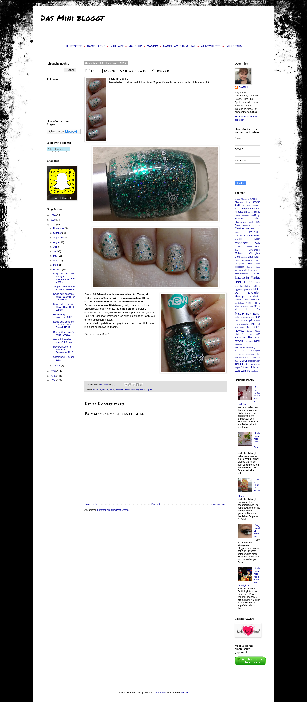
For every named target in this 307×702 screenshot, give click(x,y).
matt (246, 299)
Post (242, 327)
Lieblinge (256, 286)
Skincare (238, 344)
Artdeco (256, 205)
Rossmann (240, 337)
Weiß (237, 370)
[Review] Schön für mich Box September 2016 (63, 349)
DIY (245, 232)
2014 (53, 380)
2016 (53, 371)
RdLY (256, 327)
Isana (249, 267)
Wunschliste (211, 46)
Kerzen (238, 270)
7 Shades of (254, 199)
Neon (245, 317)
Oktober (57, 233)
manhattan (255, 296)
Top (236, 361)
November (59, 228)
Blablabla (239, 218)
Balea (257, 211)
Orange (243, 320)
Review (239, 330)
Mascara (238, 299)
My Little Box (247, 309)
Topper (149, 389)
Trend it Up (241, 364)
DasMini (243, 87)
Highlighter (239, 264)
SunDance (239, 354)
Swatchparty (250, 354)
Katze (257, 267)
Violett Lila (248, 367)
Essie (257, 243)
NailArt (256, 313)
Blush (250, 222)
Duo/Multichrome (244, 235)
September (59, 237)
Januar (57, 365)
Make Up (135, 46)
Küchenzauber (241, 273)
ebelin (257, 235)
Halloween (247, 260)
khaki (244, 270)
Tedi (236, 357)
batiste (237, 215)
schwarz (239, 341)
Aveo (250, 212)
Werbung (245, 370)
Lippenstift (247, 289)
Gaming (152, 46)
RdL (249, 327)
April (56, 260)
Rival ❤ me (243, 334)
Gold (237, 256)
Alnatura (239, 202)
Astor (237, 209)
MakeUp (239, 296)
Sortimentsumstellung (245, 347)
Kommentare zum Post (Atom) (113, 510)
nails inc (238, 317)
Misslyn (238, 306)
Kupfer (257, 273)
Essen (257, 239)
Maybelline (239, 303)
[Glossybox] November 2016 (62, 316)
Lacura (257, 282)
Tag (258, 354)
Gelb (257, 246)
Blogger (184, 692)
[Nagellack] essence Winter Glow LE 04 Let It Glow (64, 297)
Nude (257, 317)
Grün (112, 389)
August (57, 242)
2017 (53, 224)
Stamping (255, 351)
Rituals (257, 331)
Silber (257, 341)
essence (97, 389)
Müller (257, 306)
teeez (241, 357)
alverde (256, 202)
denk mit (238, 232)
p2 (250, 320)
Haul (257, 260)
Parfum (257, 321)
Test (246, 357)
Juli (55, 246)
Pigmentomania (241, 324)
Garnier (249, 247)
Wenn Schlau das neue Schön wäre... (64, 340)
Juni (55, 251)
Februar (57, 269)
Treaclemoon (254, 361)
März (56, 265)
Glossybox (254, 253)
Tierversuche (254, 357)
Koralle (257, 270)
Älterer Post (219, 504)
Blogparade (240, 222)
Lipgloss (238, 290)
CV (259, 229)
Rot (250, 337)
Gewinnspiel (254, 250)
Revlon (249, 331)
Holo (250, 263)
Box (258, 222)
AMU (237, 205)
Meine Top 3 (253, 303)
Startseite (156, 504)
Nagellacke (96, 46)
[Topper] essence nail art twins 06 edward (64, 288)
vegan (237, 368)
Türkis (250, 364)
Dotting (257, 232)
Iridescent (239, 267)
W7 (258, 368)
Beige (257, 215)
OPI (236, 321)
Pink (252, 324)
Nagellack (140, 389)
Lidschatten (245, 286)
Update (257, 364)
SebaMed (249, 341)
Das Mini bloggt (72, 17)
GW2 (237, 260)
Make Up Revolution (125, 389)
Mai (55, 255)
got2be (244, 257)
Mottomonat (248, 306)
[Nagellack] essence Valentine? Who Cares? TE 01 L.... (64, 324)
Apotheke (247, 205)
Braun (238, 225)
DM (250, 232)
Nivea (251, 317)
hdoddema (160, 692)
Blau (257, 218)
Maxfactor (255, 299)
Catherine (256, 225)
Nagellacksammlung (179, 46)
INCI (258, 264)
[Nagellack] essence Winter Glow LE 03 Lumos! (64, 307)
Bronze (246, 225)
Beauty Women (247, 215)
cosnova (250, 228)
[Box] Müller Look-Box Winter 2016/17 (64, 333)
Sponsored (239, 351)
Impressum (234, 46)
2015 (53, 376)
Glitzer (105, 389)
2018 (53, 219)
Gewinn (238, 250)
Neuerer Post (92, 504)
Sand (257, 337)
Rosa (257, 334)
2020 (53, 215)
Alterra (247, 202)
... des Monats (241, 199)
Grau (250, 256)
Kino (250, 270)
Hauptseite (73, 46)
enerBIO (238, 239)
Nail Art (116, 46)
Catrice (239, 228)
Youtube (254, 371)
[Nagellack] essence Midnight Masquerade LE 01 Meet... (64, 277)
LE (236, 285)
